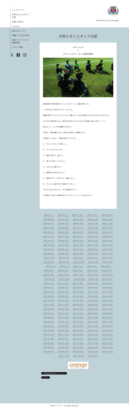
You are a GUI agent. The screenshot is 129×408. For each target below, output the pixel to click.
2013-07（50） (49, 339)
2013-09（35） (93, 334)
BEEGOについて (19, 30)
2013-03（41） (107, 339)
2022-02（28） (78, 253)
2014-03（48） (78, 330)
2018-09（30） (92, 283)
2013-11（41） (63, 334)
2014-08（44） (78, 326)
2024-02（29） (93, 232)
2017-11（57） (93, 292)
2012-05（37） (107, 347)
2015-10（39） (93, 313)
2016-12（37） (107, 300)
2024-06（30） (107, 228)
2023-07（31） (49, 241)
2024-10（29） (49, 228)
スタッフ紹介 (18, 47)
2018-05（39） (78, 287)
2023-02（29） (49, 245)
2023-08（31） (107, 236)
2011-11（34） (64, 356)
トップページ (18, 10)
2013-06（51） (63, 339)
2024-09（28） (63, 228)
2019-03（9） (107, 279)
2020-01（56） (49, 275)
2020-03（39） (92, 270)
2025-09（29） (107, 215)
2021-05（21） (64, 262)
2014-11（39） (107, 322)
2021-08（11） (92, 258)
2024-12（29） (93, 223)
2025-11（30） (78, 215)
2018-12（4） (49, 283)
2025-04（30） (107, 219)
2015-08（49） (49, 317)
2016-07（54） (107, 305)
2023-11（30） (63, 236)
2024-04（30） (63, 232)
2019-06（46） (79, 279)
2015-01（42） (78, 322)
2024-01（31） (107, 232)
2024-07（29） (93, 228)
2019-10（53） (93, 275)
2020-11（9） (79, 266)
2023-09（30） (93, 236)
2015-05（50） (93, 317)
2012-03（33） (63, 351)
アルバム (16, 26)
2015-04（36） (107, 317)
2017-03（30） (63, 300)
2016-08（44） (93, 305)
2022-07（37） (78, 249)
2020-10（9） (92, 266)
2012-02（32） (78, 351)
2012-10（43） (107, 343)
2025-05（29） (93, 219)
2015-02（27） (63, 322)
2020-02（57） (107, 270)
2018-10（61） (78, 283)
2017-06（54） (93, 296)
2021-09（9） (79, 258)
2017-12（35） (78, 292)
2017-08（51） (63, 296)
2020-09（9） (106, 266)
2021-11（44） (49, 258)
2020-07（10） (63, 270)
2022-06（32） (93, 249)
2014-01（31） (107, 330)
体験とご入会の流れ (20, 35)
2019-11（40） (78, 275)
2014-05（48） (49, 330)
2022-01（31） (93, 253)
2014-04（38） (63, 330)
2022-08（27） (63, 249)
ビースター (59, 406)
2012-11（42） (93, 343)
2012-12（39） (78, 343)
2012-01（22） (93, 351)
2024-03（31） (78, 232)
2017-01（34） (93, 300)
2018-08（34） (107, 283)
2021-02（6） (108, 262)
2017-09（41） (49, 296)
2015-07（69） (63, 317)
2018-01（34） (63, 292)
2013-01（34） (63, 343)
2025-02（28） (63, 223)
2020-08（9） (49, 270)
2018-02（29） (49, 292)
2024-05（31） (49, 232)
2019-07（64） (64, 279)
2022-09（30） (49, 249)
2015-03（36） (49, 322)
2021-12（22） (107, 253)
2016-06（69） (49, 309)
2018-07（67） (49, 287)
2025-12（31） (63, 215)
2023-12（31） (49, 236)
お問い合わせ (18, 21)
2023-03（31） (107, 241)
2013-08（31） (107, 334)
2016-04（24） (78, 309)
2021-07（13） (107, 258)
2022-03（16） (63, 253)
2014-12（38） (93, 322)
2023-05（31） (78, 241)
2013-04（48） (93, 339)
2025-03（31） (49, 223)
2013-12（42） (49, 334)
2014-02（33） (93, 330)
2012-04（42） (49, 351)
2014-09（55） (63, 326)
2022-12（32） (78, 245)
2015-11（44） (78, 313)
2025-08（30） (49, 219)
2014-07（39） (93, 326)
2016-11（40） (49, 305)
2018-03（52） (107, 287)
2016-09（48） (78, 305)
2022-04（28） (49, 253)
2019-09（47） (107, 275)
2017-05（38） (107, 296)
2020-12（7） (65, 266)
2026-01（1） (49, 215)
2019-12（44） (63, 275)
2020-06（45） (78, 270)
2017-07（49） (78, 296)
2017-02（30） (78, 300)
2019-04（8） (94, 279)
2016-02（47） (107, 309)
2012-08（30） (63, 347)
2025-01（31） (78, 223)
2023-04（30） (93, 241)
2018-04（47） (93, 287)
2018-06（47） (63, 287)
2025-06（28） (78, 219)
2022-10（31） (107, 245)
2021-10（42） (64, 258)
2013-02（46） (49, 343)
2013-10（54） (78, 334)
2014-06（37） (107, 326)
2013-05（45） (78, 339)
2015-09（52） (107, 313)
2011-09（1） (93, 356)
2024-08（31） (78, 228)
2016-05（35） (63, 309)
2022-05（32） (107, 249)
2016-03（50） (93, 309)
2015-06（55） (78, 317)
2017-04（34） (49, 300)
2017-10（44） (107, 292)
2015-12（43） (63, 313)
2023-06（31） (63, 241)
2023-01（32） (63, 245)
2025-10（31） (92, 215)
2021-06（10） (49, 262)
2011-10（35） (79, 356)
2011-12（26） (107, 351)
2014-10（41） (49, 326)
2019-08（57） (50, 279)
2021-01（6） (51, 266)
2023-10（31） (78, 236)
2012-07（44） (78, 347)
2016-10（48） (63, 305)
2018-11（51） (63, 283)
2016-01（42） (49, 313)
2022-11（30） (93, 245)
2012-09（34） (49, 347)
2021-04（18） (79, 262)
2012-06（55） (93, 347)
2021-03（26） (93, 262)
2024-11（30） (107, 223)
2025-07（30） (63, 219)
